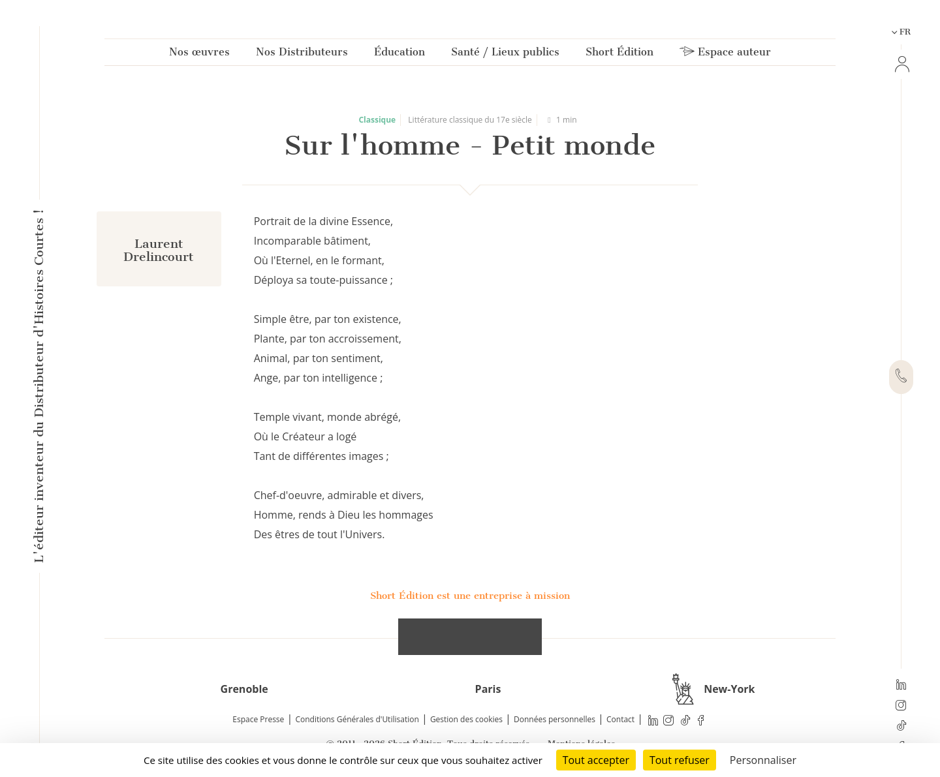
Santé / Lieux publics (505, 54)
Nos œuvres (199, 54)
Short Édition (619, 54)
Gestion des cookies (466, 719)
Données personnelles (554, 719)
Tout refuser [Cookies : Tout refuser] (680, 760)
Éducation (399, 54)
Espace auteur (725, 54)
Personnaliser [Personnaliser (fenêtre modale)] (763, 760)
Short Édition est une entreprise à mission (470, 596)
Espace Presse (258, 719)
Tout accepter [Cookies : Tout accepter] (596, 760)
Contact (620, 719)
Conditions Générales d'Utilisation (356, 719)
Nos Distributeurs (302, 54)
